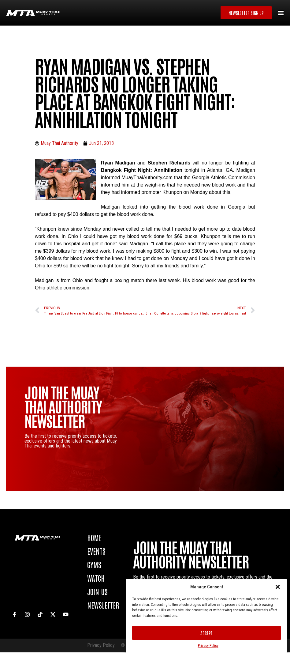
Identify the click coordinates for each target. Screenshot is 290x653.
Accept (206, 633)
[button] (278, 587)
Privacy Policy (208, 646)
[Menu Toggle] (281, 13)
